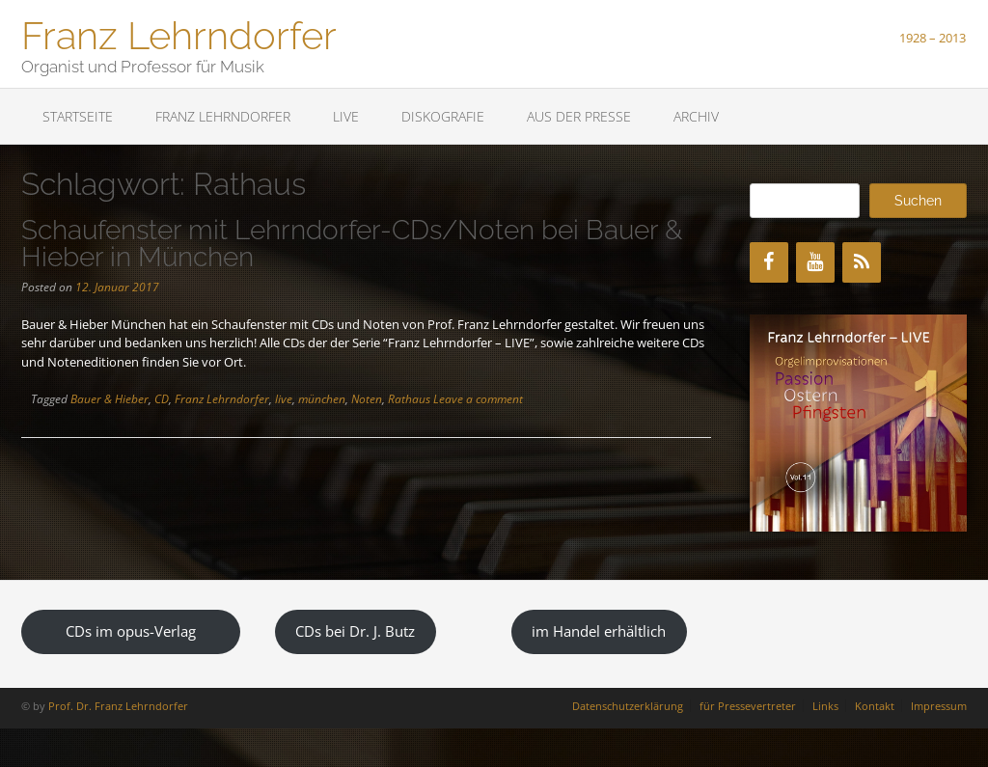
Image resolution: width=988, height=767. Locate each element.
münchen (321, 399)
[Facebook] (769, 262)
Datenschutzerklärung (627, 705)
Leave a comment (478, 399)
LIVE (346, 116)
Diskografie (442, 116)
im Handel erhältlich (599, 631)
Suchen (918, 200)
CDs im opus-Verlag (131, 631)
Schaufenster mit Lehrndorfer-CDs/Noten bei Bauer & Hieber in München (351, 243)
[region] (858, 423)
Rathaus (409, 399)
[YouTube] (815, 262)
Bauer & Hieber (109, 399)
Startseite (77, 116)
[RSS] (861, 262)
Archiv (696, 116)
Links (825, 705)
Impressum (939, 705)
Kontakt (874, 705)
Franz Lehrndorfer (179, 34)
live (283, 399)
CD (161, 399)
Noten (366, 399)
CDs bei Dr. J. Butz (355, 631)
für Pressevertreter (748, 705)
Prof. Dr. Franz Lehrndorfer (118, 706)
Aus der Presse (579, 116)
